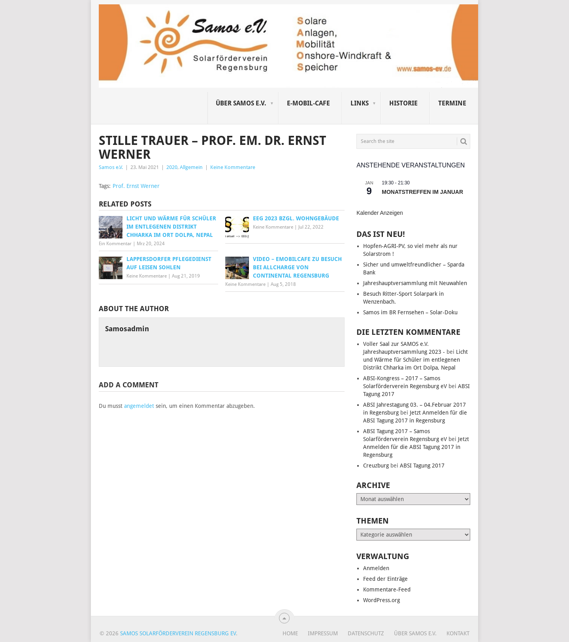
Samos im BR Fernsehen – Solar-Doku (410, 312)
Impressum (323, 633)
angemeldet (139, 406)
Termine (452, 103)
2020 (171, 167)
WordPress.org (381, 600)
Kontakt (458, 633)
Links (359, 103)
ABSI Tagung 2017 (422, 465)
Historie (403, 103)
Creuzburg (376, 465)
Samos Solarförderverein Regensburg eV (178, 633)
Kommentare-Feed (387, 589)
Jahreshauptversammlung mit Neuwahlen (415, 283)
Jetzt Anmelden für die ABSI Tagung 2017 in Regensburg (416, 447)
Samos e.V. (111, 167)
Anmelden (376, 568)
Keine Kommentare (232, 167)
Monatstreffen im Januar (422, 192)
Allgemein (191, 167)
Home (290, 633)
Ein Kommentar (115, 243)
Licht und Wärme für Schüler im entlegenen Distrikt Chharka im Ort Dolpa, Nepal (415, 360)
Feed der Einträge (385, 579)
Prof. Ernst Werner (136, 186)
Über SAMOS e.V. (241, 103)
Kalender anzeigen (379, 213)
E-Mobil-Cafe (308, 103)
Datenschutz (366, 633)
